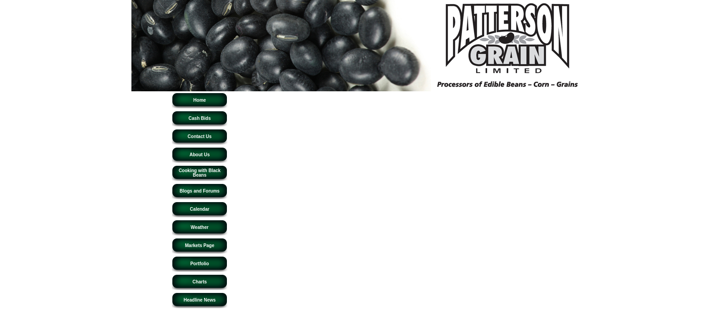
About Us (200, 154)
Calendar (200, 209)
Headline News (200, 299)
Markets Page (199, 245)
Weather (199, 227)
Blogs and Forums (200, 190)
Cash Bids (200, 118)
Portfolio (199, 263)
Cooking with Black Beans (200, 173)
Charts (199, 281)
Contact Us (200, 136)
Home (199, 100)
